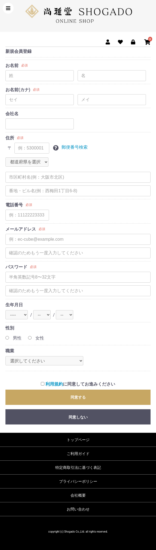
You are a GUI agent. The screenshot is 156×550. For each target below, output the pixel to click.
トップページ (78, 440)
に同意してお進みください (78, 384)
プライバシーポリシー (78, 481)
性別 (9, 328)
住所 (9, 137)
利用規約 (54, 384)
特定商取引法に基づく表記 (78, 467)
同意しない (78, 417)
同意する (78, 397)
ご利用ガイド (78, 453)
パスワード (16, 267)
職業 (9, 350)
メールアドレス (20, 229)
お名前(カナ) (17, 89)
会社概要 (78, 495)
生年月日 (14, 304)
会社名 (12, 113)
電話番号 (14, 204)
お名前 (12, 65)
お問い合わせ (78, 509)
